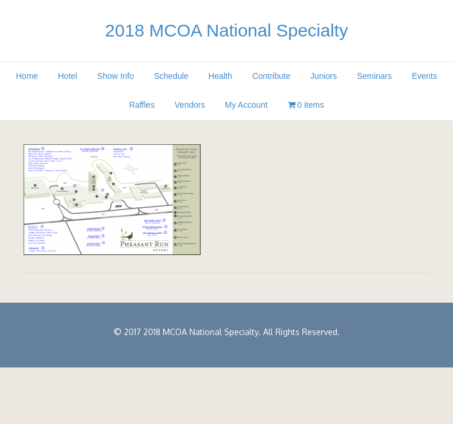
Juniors (323, 76)
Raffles (142, 105)
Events (424, 76)
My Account (246, 105)
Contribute (271, 76)
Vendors (190, 105)
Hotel (67, 76)
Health (220, 76)
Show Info (115, 76)
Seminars (374, 76)
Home (27, 76)
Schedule (171, 76)
